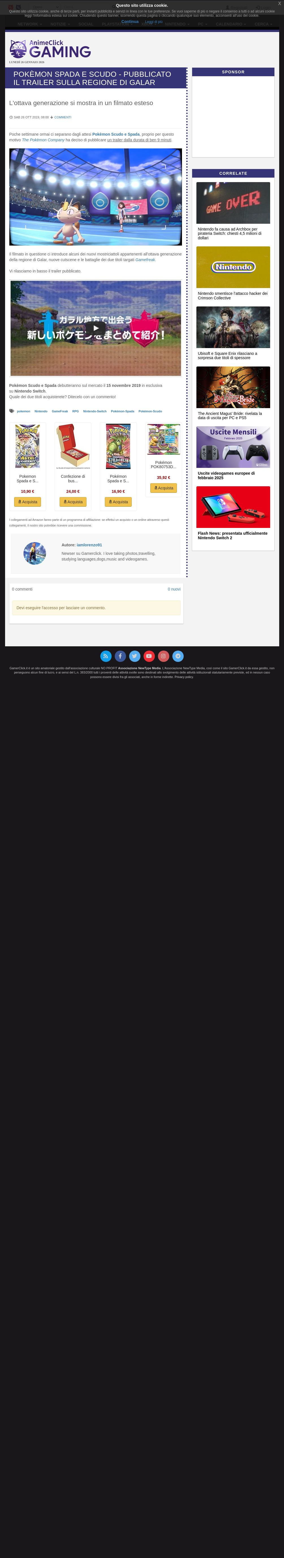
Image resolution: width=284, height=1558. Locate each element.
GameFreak (60, 411)
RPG (76, 411)
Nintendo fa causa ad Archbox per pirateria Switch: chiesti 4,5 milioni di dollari (229, 233)
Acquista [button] (27, 502)
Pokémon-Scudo (150, 411)
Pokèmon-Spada (123, 411)
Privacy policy (184, 677)
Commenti (63, 117)
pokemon (24, 411)
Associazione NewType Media (139, 668)
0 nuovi (174, 589)
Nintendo (41, 411)
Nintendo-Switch (95, 411)
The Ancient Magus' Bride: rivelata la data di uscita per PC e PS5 (230, 415)
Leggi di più (153, 22)
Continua (130, 21)
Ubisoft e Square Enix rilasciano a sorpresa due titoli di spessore (227, 355)
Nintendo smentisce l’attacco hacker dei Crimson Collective (233, 295)
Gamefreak (145, 259)
